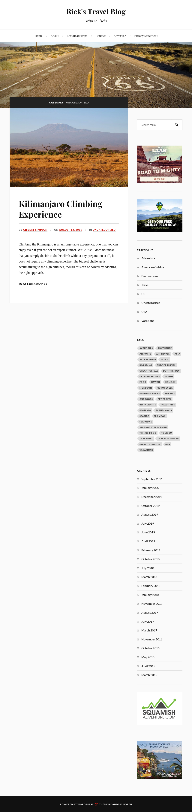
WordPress (85, 804)
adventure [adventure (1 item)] (165, 348)
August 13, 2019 (70, 229)
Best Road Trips (77, 36)
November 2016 (151, 639)
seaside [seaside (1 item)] (144, 416)
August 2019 (149, 514)
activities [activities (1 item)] (146, 348)
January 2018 (150, 594)
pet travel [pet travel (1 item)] (164, 399)
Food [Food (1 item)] (143, 382)
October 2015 (150, 648)
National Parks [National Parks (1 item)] (150, 393)
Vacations (147, 320)
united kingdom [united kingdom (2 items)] (150, 444)
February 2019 (150, 550)
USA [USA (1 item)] (167, 444)
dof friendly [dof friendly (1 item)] (171, 371)
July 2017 (147, 621)
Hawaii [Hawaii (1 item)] (155, 382)
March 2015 (149, 675)
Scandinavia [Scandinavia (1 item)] (164, 410)
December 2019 (151, 496)
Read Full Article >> (33, 284)
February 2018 (150, 585)
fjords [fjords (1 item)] (169, 376)
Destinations (149, 276)
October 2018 (150, 559)
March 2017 (149, 630)
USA (144, 311)
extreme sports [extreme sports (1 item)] (150, 376)
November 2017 (151, 603)
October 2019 (150, 505)
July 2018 (147, 568)
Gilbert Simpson (35, 229)
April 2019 (148, 541)
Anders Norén (122, 804)
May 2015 (147, 657)
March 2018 (149, 577)
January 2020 (150, 487)
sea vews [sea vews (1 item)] (160, 416)
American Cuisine (152, 267)
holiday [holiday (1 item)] (170, 382)
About (54, 36)
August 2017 (149, 612)
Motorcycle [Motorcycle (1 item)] (165, 388)
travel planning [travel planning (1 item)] (168, 438)
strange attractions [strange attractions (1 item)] (153, 427)
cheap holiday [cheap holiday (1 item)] (149, 371)
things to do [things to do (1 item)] (148, 433)
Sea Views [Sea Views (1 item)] (146, 421)
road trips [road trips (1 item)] (168, 404)
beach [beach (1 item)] (165, 359)
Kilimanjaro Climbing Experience (60, 209)
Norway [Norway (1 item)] (170, 393)
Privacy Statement (146, 36)
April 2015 (148, 666)
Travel (145, 285)
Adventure (148, 258)
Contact (101, 36)
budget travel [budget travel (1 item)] (166, 365)
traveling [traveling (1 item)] (146, 438)
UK (143, 294)
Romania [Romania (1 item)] (145, 410)
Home (39, 36)
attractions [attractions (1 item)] (148, 359)
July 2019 (147, 523)
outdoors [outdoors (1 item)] (146, 399)
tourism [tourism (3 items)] (166, 433)
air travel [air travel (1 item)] (163, 353)
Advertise (120, 36)
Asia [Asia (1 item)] (177, 353)
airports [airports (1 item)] (145, 353)
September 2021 (152, 479)
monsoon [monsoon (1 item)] (146, 388)
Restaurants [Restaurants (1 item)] (148, 404)
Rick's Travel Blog (96, 11)
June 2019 (148, 532)
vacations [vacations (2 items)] (146, 450)
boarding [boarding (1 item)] (146, 365)
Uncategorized (104, 229)
